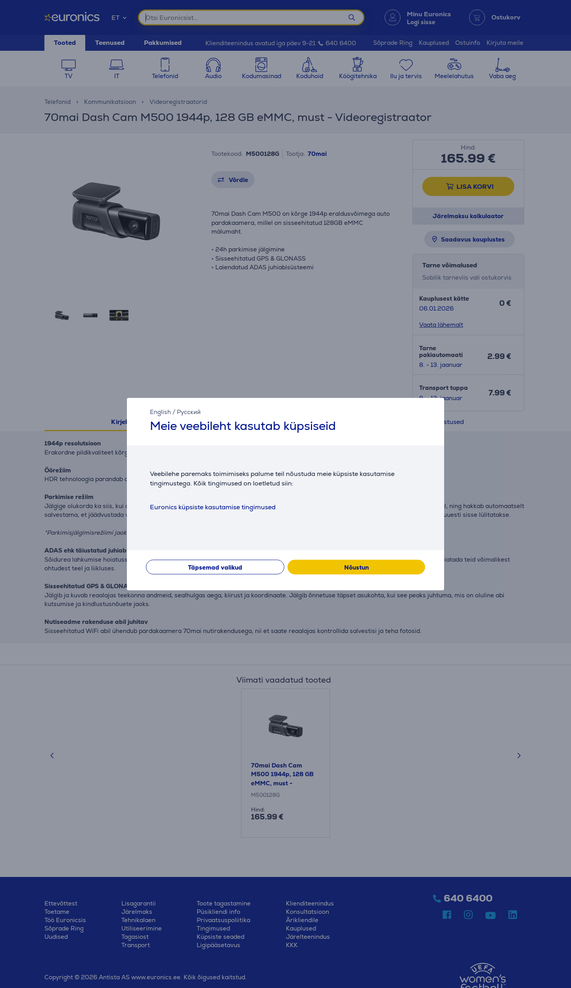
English (160, 412)
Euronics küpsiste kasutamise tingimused (213, 507)
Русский (189, 412)
